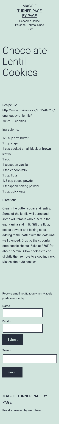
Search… (7, 350)
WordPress (35, 410)
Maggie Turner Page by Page (29, 11)
